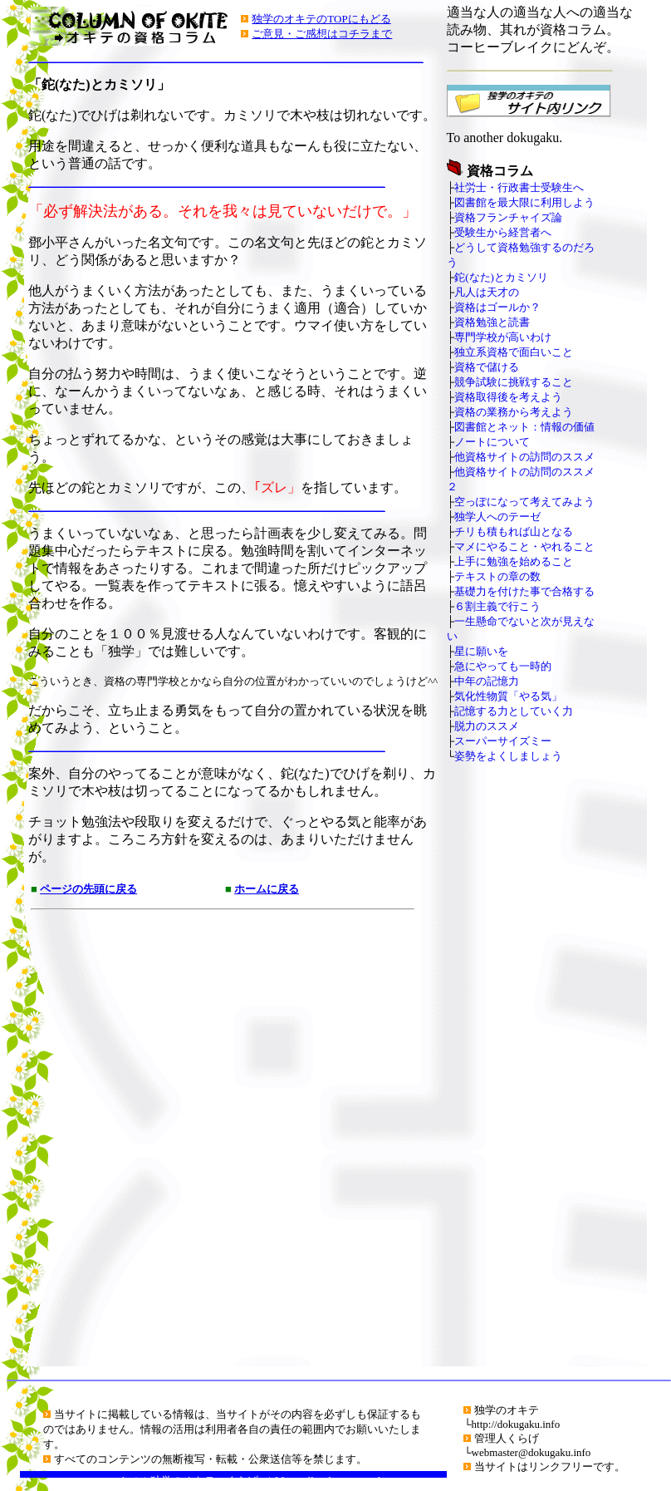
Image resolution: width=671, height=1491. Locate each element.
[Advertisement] (213, 1141)
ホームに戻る (266, 889)
